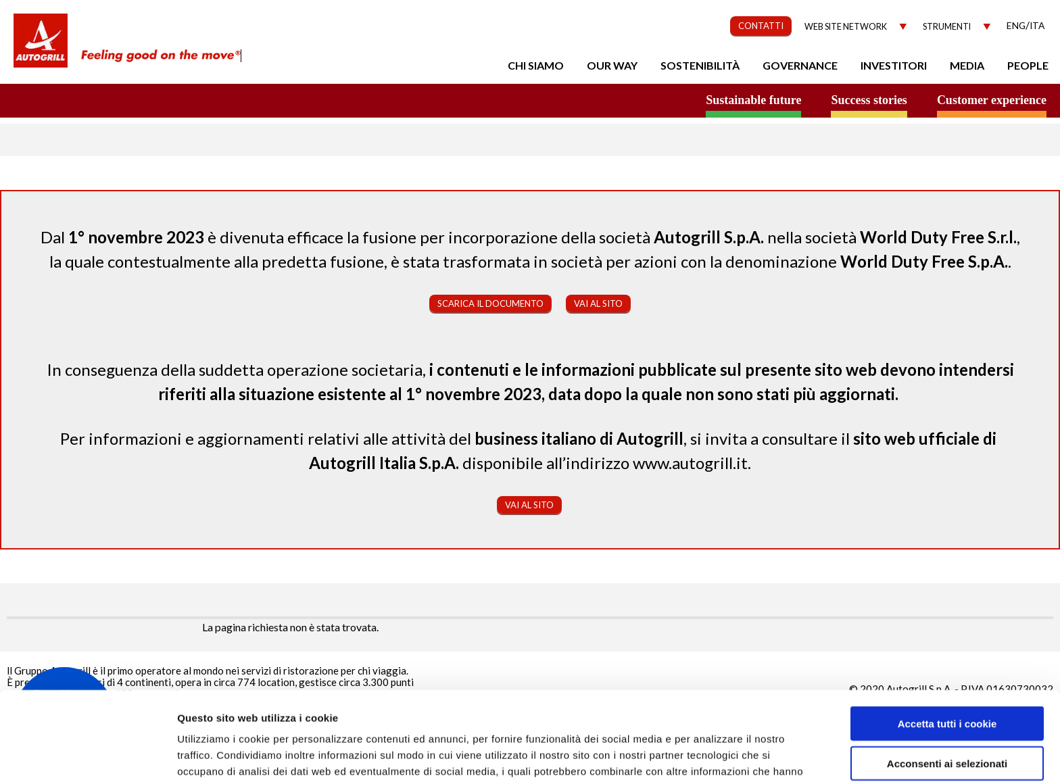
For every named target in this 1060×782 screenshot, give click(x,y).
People (1028, 65)
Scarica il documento (490, 303)
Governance (800, 65)
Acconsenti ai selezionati (947, 687)
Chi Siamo (536, 65)
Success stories (869, 100)
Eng (1016, 25)
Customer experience (991, 100)
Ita (1037, 25)
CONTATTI (761, 25)
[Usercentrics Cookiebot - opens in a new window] (87, 756)
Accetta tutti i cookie (947, 647)
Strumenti (947, 27)
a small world (130, 99)
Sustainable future (753, 100)
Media (967, 65)
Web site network (845, 27)
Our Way (612, 65)
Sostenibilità (700, 65)
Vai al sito (598, 303)
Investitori (894, 65)
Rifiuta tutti (946, 726)
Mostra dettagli (717, 755)
